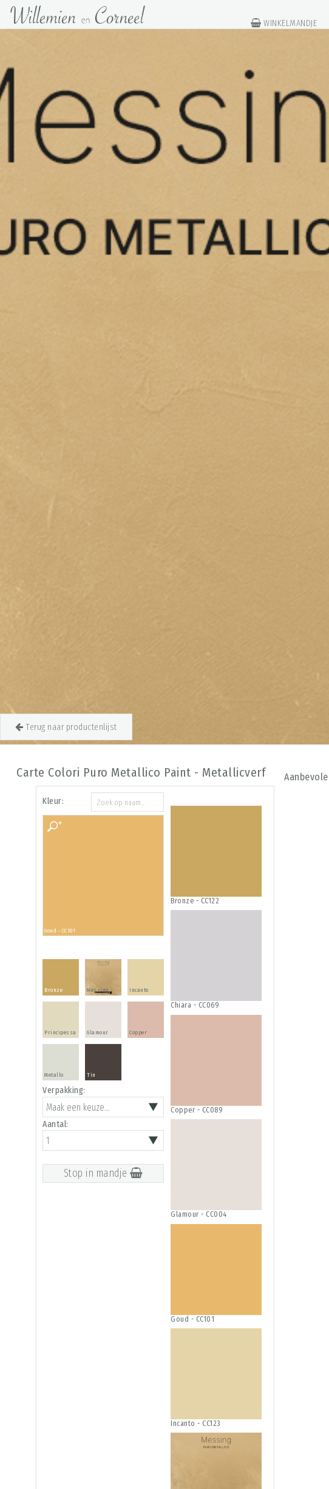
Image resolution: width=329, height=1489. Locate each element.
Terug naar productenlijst (66, 726)
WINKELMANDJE (284, 23)
